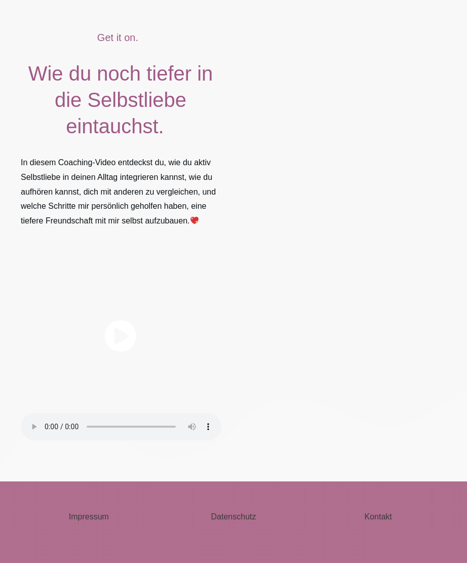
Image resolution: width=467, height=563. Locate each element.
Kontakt (378, 516)
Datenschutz (233, 516)
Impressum (89, 516)
